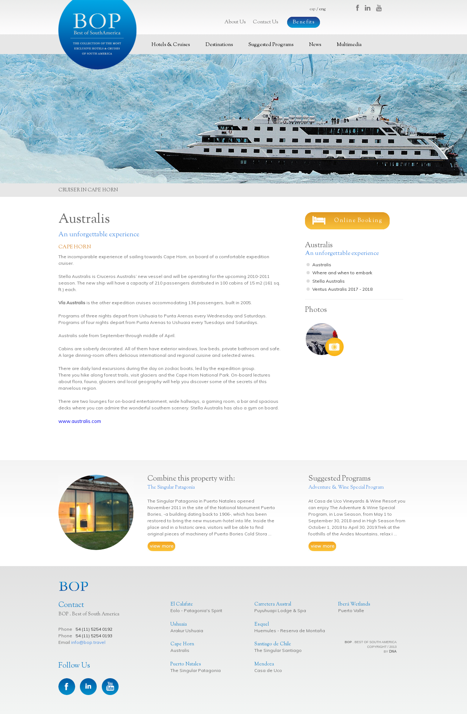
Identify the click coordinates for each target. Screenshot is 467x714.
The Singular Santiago (278, 650)
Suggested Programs (270, 45)
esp (312, 9)
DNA (393, 651)
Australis (321, 264)
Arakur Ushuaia (186, 630)
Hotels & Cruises (170, 45)
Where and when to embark (342, 272)
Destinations (219, 45)
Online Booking (347, 220)
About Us (235, 22)
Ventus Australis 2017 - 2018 (342, 289)
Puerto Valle (351, 610)
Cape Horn (74, 247)
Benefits (303, 22)
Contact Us (265, 22)
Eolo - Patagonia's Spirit (196, 610)
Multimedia (349, 45)
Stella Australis (328, 281)
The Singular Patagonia (195, 670)
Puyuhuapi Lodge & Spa (280, 610)
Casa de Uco (268, 670)
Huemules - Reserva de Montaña (289, 630)
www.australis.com (79, 421)
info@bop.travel (88, 642)
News (315, 45)
